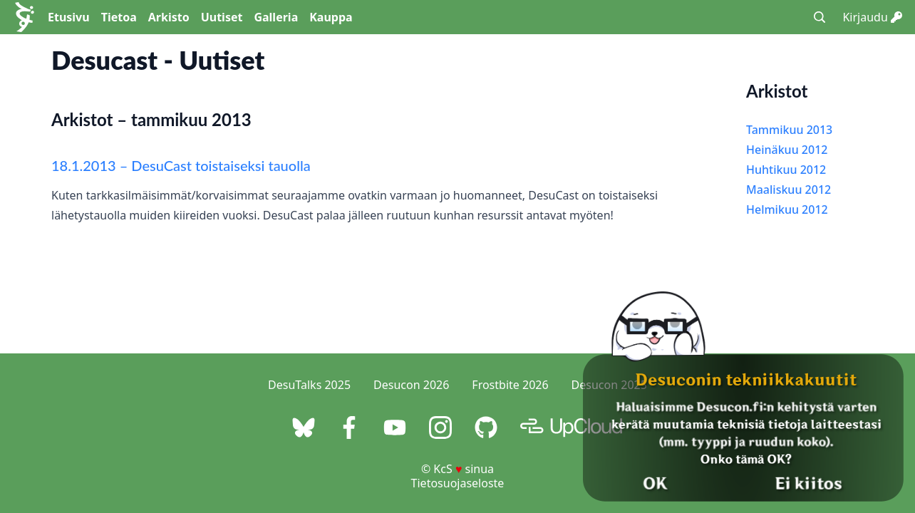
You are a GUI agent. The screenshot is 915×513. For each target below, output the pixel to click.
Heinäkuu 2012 (786, 149)
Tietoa (119, 17)
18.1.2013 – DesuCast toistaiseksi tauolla (181, 165)
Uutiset (222, 17)
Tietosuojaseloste (458, 483)
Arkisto (169, 17)
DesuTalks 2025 (309, 385)
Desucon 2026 (411, 385)
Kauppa (330, 17)
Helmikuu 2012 (787, 209)
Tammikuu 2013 (789, 130)
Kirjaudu (872, 17)
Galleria (276, 17)
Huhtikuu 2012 (786, 169)
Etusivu (69, 17)
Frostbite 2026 (510, 385)
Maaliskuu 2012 (788, 189)
